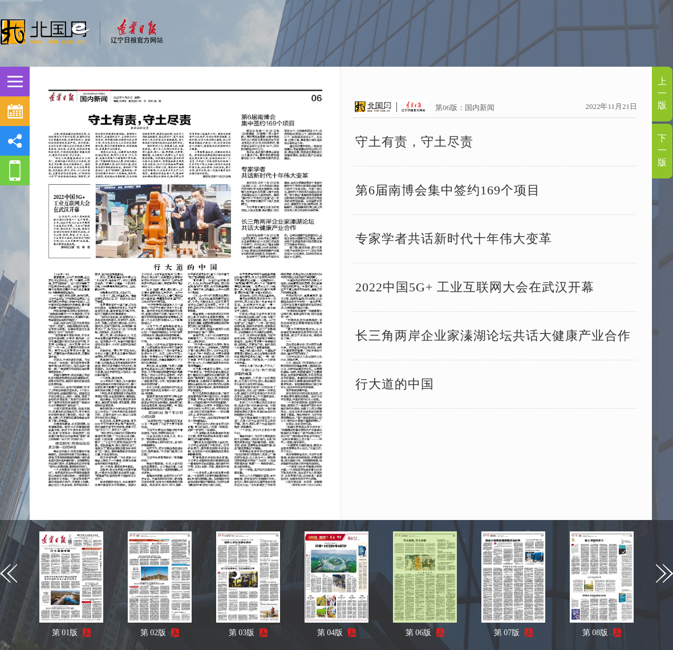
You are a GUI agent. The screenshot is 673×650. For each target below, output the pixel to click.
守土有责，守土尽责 (414, 142)
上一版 (662, 93)
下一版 (662, 150)
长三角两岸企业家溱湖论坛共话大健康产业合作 (493, 335)
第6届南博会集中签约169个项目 (447, 190)
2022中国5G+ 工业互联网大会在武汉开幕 (474, 287)
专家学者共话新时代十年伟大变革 (453, 238)
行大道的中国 (394, 384)
